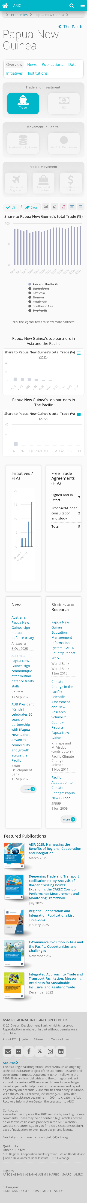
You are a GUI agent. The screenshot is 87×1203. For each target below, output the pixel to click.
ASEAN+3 (31, 1174)
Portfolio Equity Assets (23, 147)
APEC (6, 1174)
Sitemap (39, 1039)
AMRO (78, 1174)
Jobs (25, 1039)
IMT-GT (46, 1191)
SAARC (66, 1174)
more (29, 789)
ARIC (17, 5)
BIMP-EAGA (10, 1191)
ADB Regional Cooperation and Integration (30, 1154)
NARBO (54, 1174)
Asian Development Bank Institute (26, 1158)
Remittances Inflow (71, 188)
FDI (64, 107)
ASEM (42, 1174)
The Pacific (71, 26)
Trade (23, 107)
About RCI (10, 1039)
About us (10, 1063)
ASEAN (17, 1174)
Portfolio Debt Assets (64, 147)
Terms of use (60, 1039)
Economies (19, 14)
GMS (36, 1191)
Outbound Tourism (43, 188)
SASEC (58, 1191)
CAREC (25, 1191)
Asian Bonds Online (72, 1154)
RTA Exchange (60, 1158)
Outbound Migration (16, 188)
